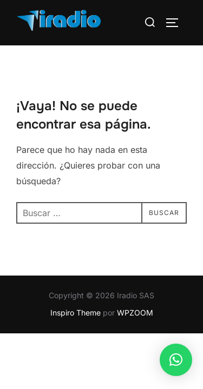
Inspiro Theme (75, 312)
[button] (176, 360)
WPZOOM (135, 312)
